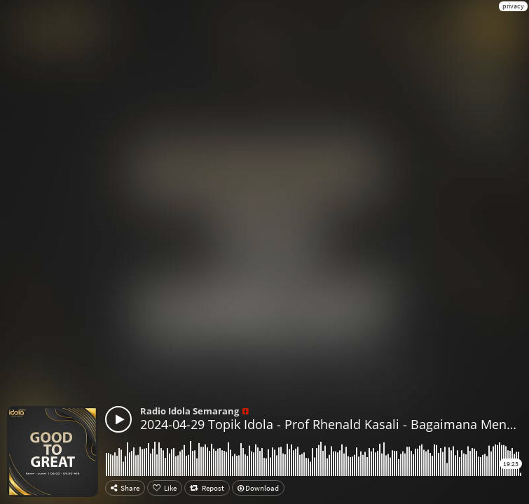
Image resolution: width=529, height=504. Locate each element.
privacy (513, 5)
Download (258, 488)
